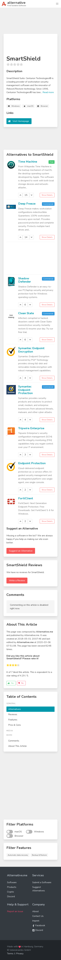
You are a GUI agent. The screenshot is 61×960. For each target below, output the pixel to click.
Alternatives (14, 709)
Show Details (47, 195)
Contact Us (38, 916)
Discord (11, 896)
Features (12, 719)
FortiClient (25, 498)
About (35, 911)
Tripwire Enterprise (31, 428)
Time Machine (27, 162)
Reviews (12, 714)
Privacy (19, 953)
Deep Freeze (26, 204)
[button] (57, 4)
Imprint (35, 920)
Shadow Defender (24, 280)
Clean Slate (26, 313)
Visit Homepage (20, 121)
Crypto (10, 891)
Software (12, 882)
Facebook (38, 925)
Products (11, 887)
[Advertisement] (30, 22)
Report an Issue (15, 911)
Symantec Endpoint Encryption (31, 350)
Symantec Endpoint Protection (25, 390)
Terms (10, 953)
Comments (13, 740)
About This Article (17, 746)
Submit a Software (41, 882)
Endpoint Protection (32, 463)
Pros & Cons (14, 725)
